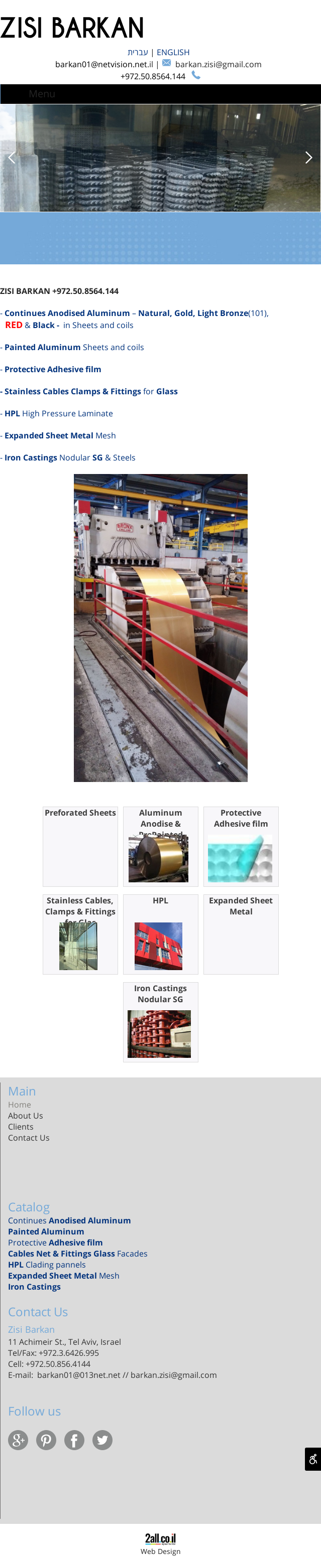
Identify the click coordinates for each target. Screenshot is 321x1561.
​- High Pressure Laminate (56, 413)
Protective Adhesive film (241, 818)
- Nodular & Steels (68, 457)
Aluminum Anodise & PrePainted (161, 823)
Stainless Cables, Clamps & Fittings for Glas (80, 911)
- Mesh (58, 435)
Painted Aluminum (46, 1231)
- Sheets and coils (72, 347)
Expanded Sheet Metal (241, 906)
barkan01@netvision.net (101, 64)
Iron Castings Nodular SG (160, 994)
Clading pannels (49, 1264)
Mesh (64, 1275)
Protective (55, 1242)
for (90, 391)
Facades (78, 1253)
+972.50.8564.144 (154, 76)
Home (19, 1104)
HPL (160, 900)
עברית (139, 52)
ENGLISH (174, 52)
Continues (69, 1220)
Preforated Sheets (80, 812)
